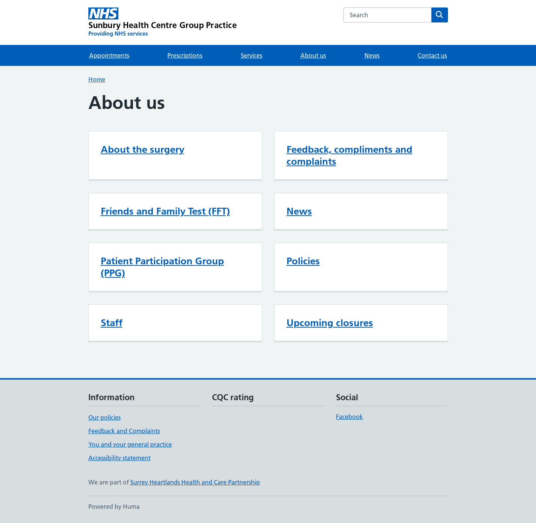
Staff (111, 323)
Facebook (349, 416)
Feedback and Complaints (124, 431)
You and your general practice (130, 444)
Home (96, 79)
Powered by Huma (114, 506)
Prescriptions (184, 55)
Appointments (109, 55)
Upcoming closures (330, 323)
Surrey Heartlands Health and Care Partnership (195, 482)
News (371, 55)
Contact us (432, 55)
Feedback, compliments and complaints (349, 155)
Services (251, 55)
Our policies (104, 417)
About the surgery (142, 149)
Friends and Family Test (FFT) (165, 211)
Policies (303, 261)
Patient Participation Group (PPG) (162, 267)
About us (313, 55)
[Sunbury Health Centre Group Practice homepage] (162, 22)
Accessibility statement (119, 458)
